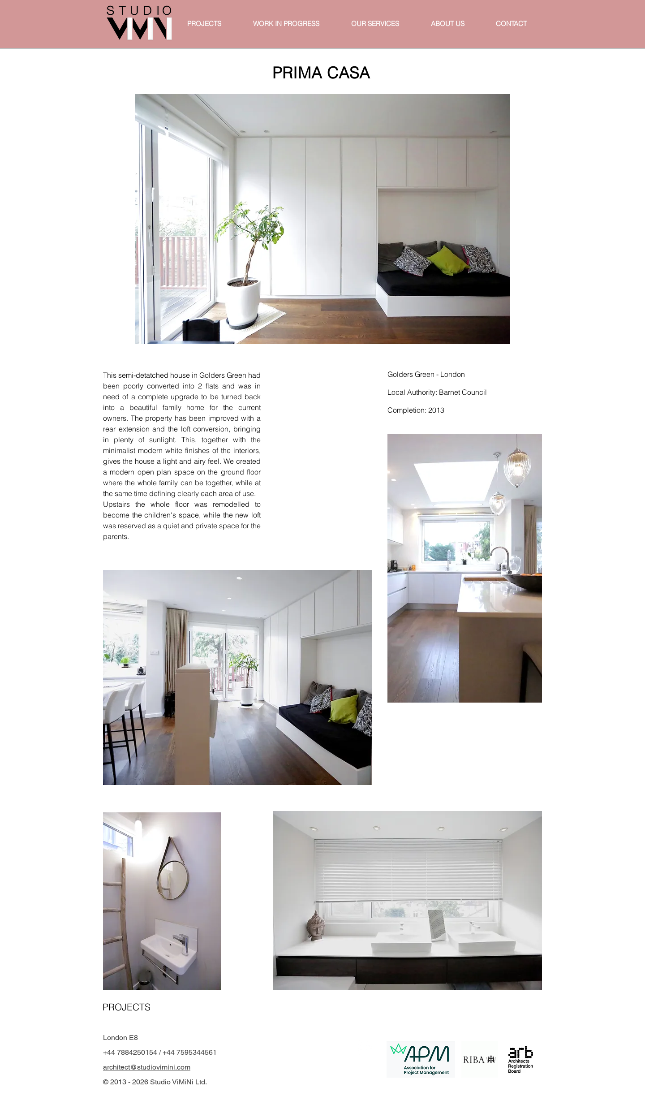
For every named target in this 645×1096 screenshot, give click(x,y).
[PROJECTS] (125, 1007)
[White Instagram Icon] (364, 1048)
